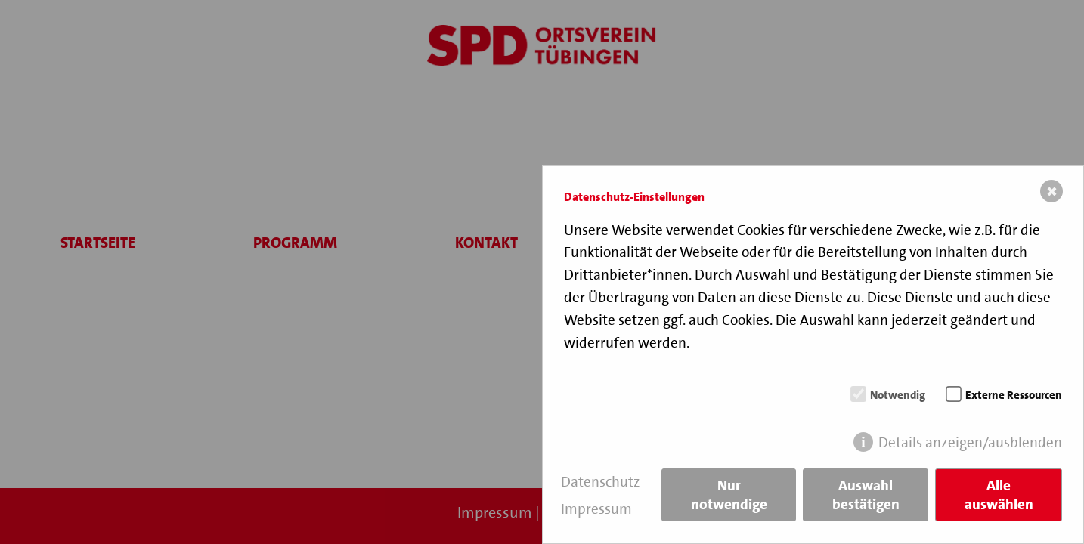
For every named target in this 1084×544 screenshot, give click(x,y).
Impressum (596, 509)
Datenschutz (600, 482)
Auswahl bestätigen (866, 495)
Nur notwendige (729, 495)
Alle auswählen (999, 495)
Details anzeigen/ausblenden (970, 442)
